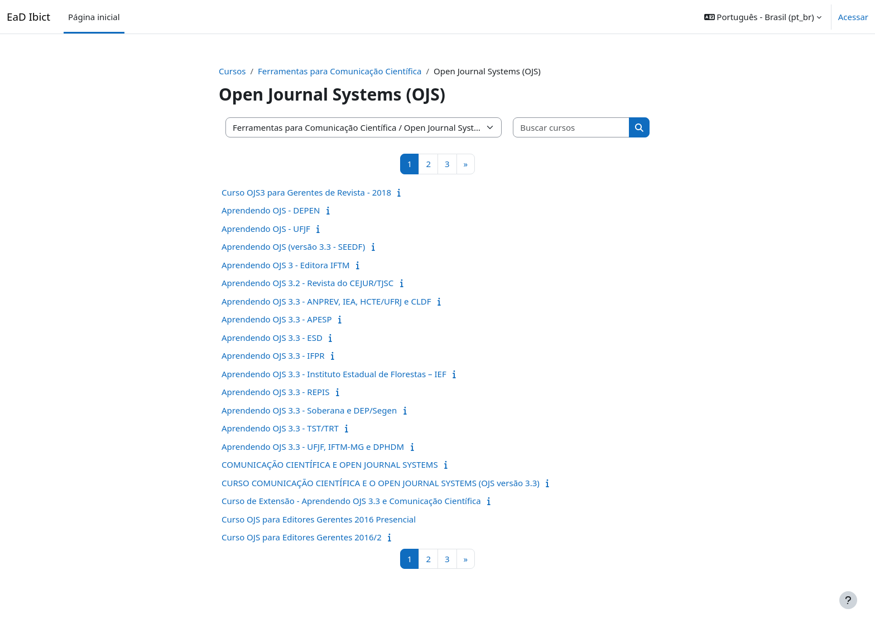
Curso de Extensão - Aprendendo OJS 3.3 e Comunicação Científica (351, 500)
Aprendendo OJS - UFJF (266, 228)
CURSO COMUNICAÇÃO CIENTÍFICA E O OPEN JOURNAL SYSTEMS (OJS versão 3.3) (381, 482)
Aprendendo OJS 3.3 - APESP (277, 319)
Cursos (232, 71)
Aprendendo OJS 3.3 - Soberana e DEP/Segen (309, 410)
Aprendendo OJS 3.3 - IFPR (273, 355)
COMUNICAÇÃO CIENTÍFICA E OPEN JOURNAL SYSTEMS (330, 464)
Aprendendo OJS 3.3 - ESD (272, 337)
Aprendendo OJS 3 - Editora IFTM (286, 264)
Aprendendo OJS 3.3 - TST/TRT (280, 428)
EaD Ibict (28, 16)
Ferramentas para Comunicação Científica (339, 71)
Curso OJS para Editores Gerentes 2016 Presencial (319, 519)
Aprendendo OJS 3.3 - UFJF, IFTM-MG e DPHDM (313, 446)
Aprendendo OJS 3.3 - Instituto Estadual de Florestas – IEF (334, 373)
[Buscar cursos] (571, 127)
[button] (763, 17)
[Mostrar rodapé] (848, 600)
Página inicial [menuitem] (94, 16)
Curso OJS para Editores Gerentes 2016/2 (302, 537)
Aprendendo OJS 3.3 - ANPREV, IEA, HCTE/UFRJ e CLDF (326, 301)
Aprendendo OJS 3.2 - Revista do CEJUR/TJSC (307, 282)
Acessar (853, 16)
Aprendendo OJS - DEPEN (271, 210)
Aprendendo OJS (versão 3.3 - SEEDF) (293, 246)
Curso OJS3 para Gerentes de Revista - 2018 (306, 192)
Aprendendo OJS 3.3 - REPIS (275, 391)
